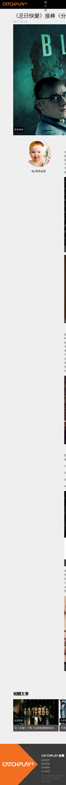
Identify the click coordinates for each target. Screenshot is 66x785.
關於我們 (45, 760)
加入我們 (45, 771)
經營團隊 (45, 767)
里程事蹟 (45, 764)
